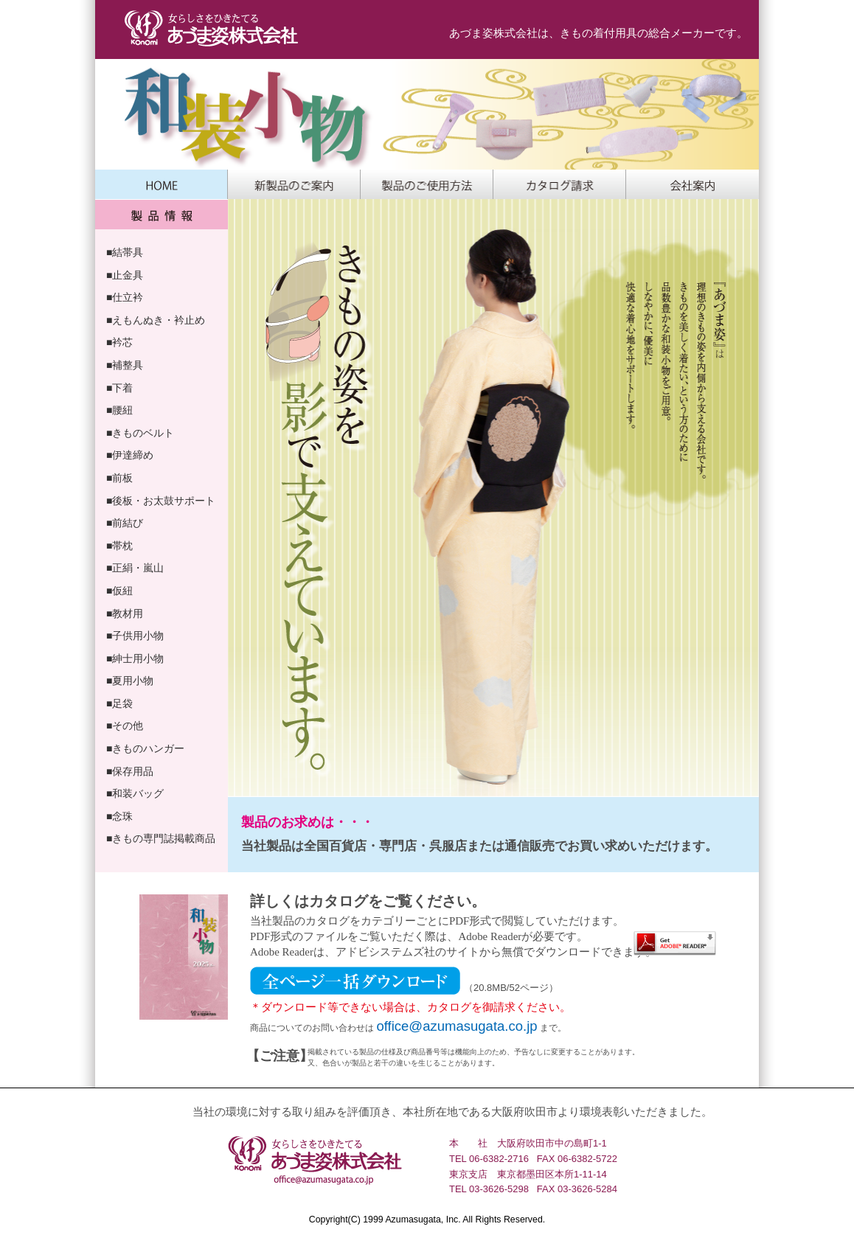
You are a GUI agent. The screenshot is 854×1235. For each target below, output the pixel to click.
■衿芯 (119, 342)
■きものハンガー (145, 748)
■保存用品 (129, 771)
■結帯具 (124, 252)
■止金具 (124, 275)
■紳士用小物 (135, 658)
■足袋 (119, 703)
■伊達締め (129, 455)
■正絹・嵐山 (135, 568)
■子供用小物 (135, 635)
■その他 (124, 725)
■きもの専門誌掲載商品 (160, 838)
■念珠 (119, 816)
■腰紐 (119, 410)
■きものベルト (140, 433)
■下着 (119, 388)
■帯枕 (119, 546)
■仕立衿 (124, 297)
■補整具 (124, 365)
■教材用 (124, 613)
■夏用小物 (129, 680)
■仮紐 (119, 590)
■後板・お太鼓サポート (160, 501)
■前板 (119, 478)
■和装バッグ (135, 793)
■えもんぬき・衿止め (155, 320)
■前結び (124, 523)
